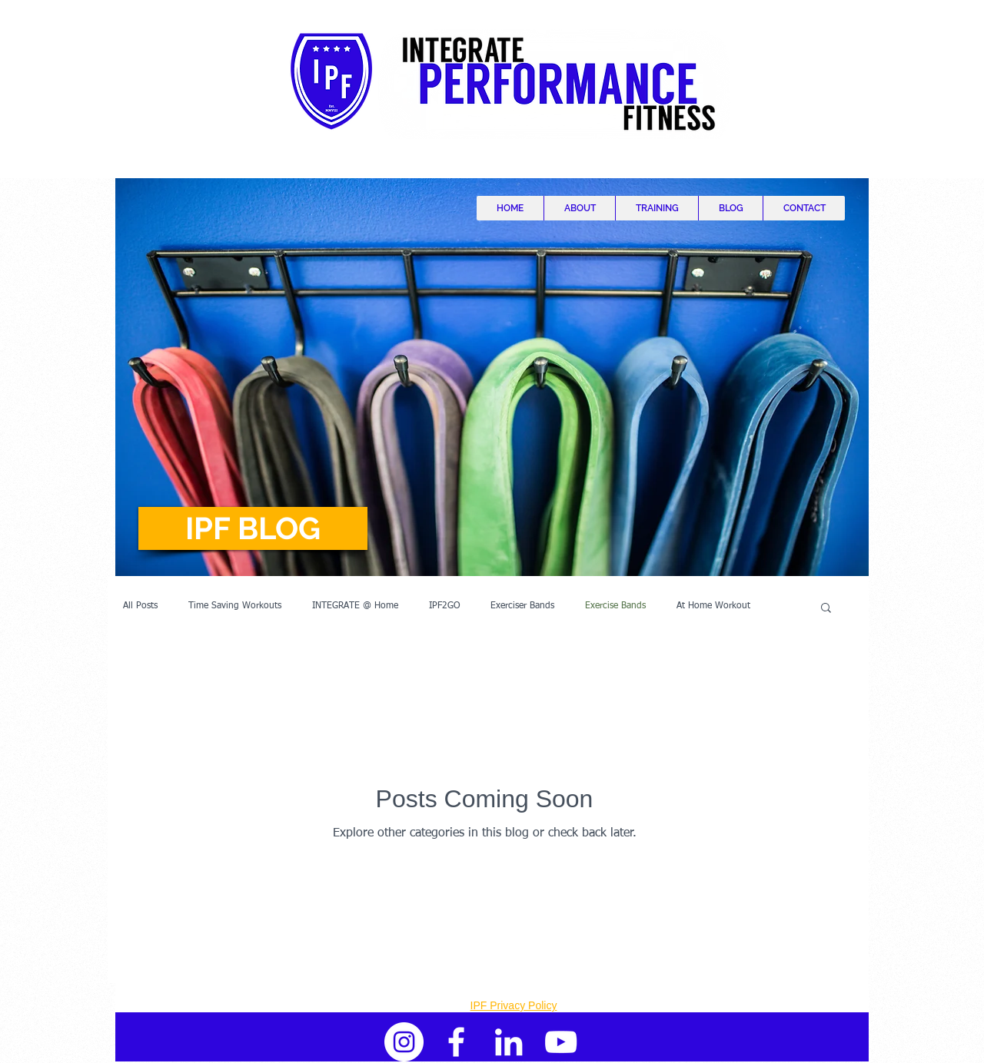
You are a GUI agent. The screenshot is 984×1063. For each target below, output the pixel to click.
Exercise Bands (615, 606)
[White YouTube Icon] (560, 1041)
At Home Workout (713, 606)
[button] (252, 528)
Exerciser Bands (522, 606)
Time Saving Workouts (234, 606)
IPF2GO (444, 606)
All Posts (140, 606)
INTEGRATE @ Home (355, 606)
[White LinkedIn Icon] (508, 1041)
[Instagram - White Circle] (404, 1041)
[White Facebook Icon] (456, 1041)
